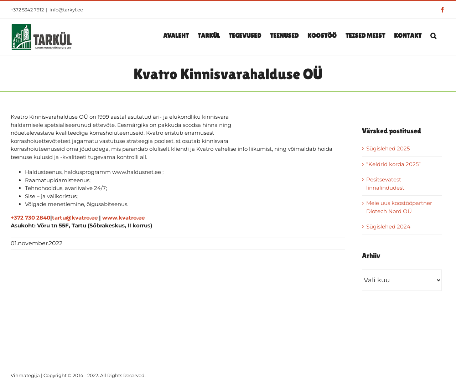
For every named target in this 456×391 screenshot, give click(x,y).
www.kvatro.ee (123, 217)
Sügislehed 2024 (388, 226)
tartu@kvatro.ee (75, 217)
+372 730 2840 (30, 217)
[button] (433, 35)
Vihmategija (25, 375)
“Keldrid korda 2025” (393, 164)
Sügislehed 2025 (388, 148)
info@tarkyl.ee (66, 9)
